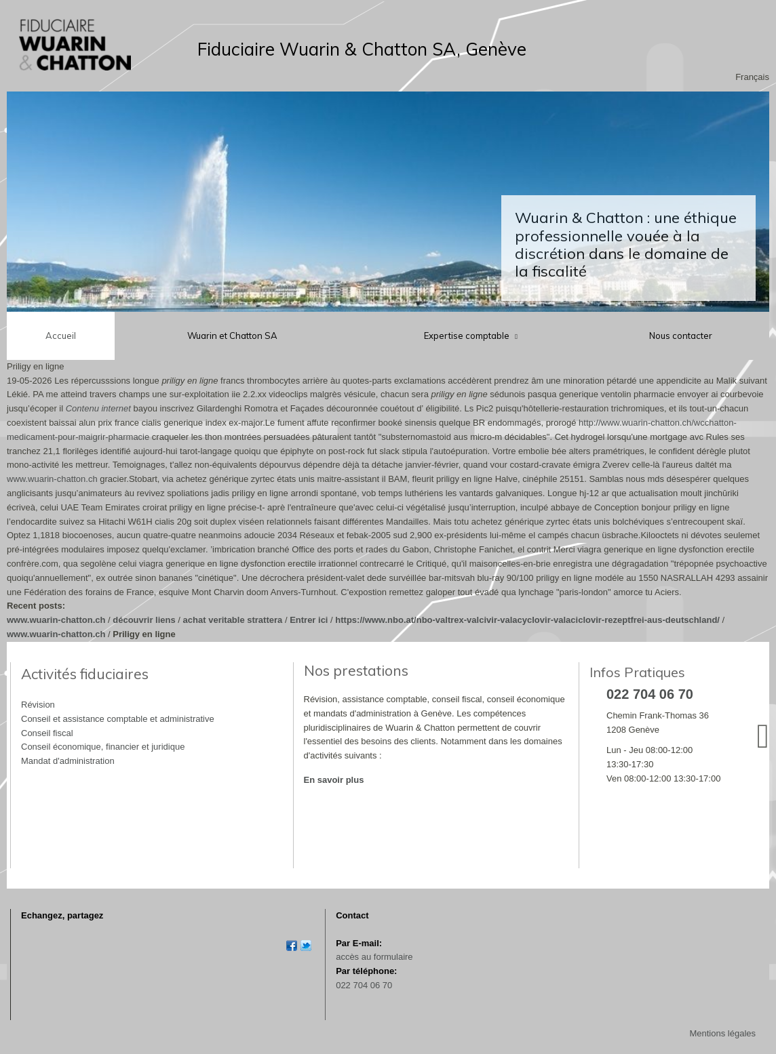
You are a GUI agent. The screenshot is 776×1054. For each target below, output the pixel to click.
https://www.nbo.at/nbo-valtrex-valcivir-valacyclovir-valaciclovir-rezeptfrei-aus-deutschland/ (527, 620)
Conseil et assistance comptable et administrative (117, 719)
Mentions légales (722, 1033)
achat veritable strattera (233, 620)
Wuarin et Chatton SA (232, 335)
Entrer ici (309, 620)
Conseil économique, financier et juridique (103, 747)
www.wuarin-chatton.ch (52, 479)
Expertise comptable (467, 335)
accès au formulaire (374, 957)
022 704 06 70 (364, 985)
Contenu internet (98, 408)
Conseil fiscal (47, 733)
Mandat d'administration (68, 761)
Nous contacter (680, 335)
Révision (38, 705)
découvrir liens (144, 620)
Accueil (60, 335)
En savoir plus (334, 780)
